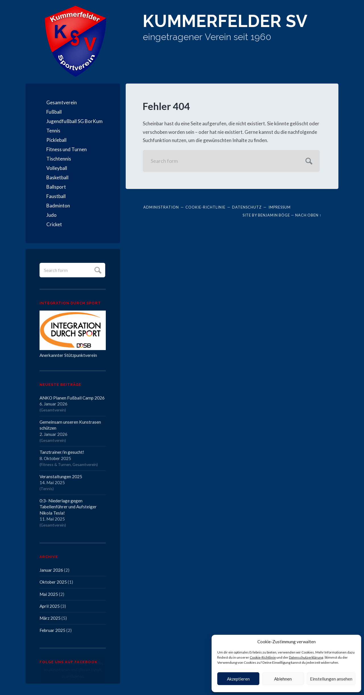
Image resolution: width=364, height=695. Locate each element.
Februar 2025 (52, 630)
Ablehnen (283, 678)
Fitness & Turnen (56, 464)
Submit (97, 269)
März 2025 (50, 618)
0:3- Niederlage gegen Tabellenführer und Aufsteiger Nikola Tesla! (68, 506)
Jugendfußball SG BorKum (74, 121)
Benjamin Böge (274, 215)
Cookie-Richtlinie (263, 657)
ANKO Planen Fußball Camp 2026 (72, 397)
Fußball (54, 112)
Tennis (53, 131)
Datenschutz (247, 207)
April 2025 (50, 606)
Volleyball (56, 168)
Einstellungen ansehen (331, 678)
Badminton (58, 206)
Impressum (279, 207)
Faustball (56, 196)
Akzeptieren (238, 678)
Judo (51, 215)
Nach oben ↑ (308, 215)
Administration (161, 207)
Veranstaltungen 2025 (61, 476)
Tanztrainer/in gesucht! (62, 452)
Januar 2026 (51, 570)
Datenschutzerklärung (306, 657)
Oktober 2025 (53, 581)
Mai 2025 (49, 594)
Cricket (54, 224)
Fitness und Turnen (66, 149)
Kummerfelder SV (225, 21)
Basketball (57, 177)
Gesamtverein (61, 102)
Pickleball (56, 140)
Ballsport (56, 187)
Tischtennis (58, 159)
